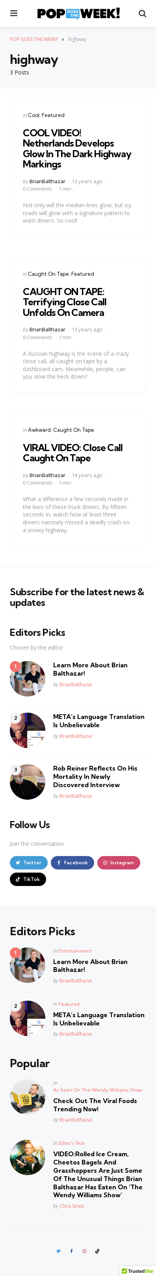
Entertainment (75, 951)
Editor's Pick (71, 1143)
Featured (53, 115)
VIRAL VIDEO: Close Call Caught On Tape (73, 453)
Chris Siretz (71, 1206)
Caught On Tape (48, 274)
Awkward (39, 430)
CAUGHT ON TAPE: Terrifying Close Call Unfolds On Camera (64, 302)
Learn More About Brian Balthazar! (90, 669)
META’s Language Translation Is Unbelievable (99, 721)
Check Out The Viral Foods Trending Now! (95, 1105)
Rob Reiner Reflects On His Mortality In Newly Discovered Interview (95, 776)
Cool (33, 115)
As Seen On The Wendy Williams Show (97, 1090)
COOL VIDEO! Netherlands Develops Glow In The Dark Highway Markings (77, 148)
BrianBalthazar (47, 181)
